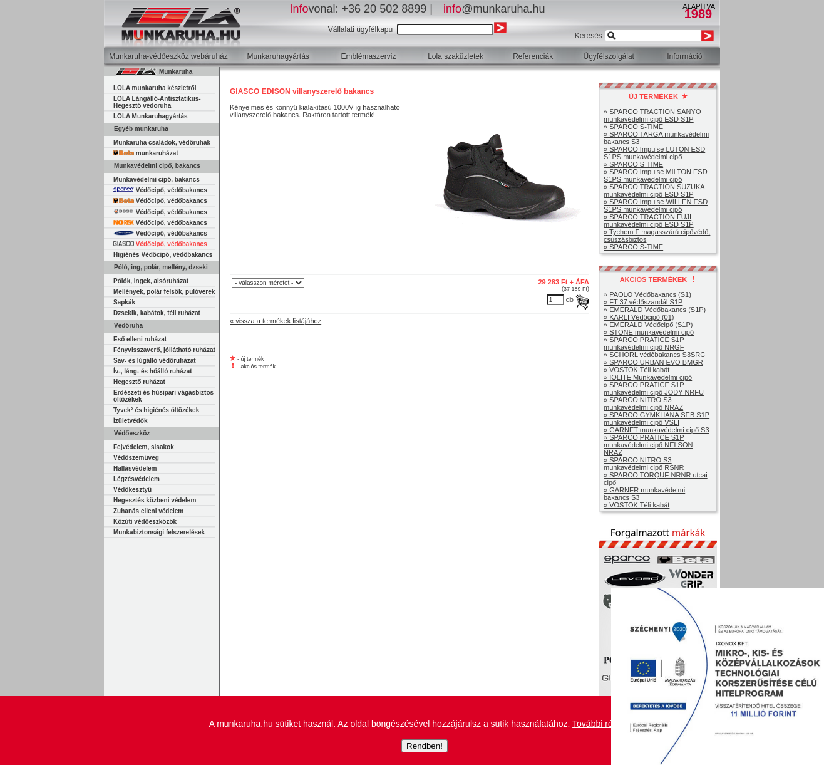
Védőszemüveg (136, 457)
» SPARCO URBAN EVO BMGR (653, 362)
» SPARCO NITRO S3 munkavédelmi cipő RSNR (644, 463)
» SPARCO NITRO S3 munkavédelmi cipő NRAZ (643, 403)
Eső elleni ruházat (140, 339)
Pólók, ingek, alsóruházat (150, 281)
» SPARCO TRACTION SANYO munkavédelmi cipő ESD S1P (652, 115)
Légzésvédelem (136, 479)
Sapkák (124, 302)
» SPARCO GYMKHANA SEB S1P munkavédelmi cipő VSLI (656, 418)
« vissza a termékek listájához (275, 321)
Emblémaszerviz (368, 56)
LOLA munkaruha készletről (154, 88)
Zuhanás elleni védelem (148, 510)
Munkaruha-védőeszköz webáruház (168, 56)
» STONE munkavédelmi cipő (649, 332)
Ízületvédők (130, 420)
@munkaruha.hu (494, 9)
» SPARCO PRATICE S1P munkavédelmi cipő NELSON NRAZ (648, 445)
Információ (684, 56)
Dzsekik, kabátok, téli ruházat (156, 313)
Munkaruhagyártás (278, 56)
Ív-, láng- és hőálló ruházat (152, 371)
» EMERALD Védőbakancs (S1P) (655, 309)
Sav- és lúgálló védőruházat (154, 360)
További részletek (606, 724)
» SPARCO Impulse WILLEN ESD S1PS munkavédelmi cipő (656, 205)
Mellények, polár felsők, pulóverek (164, 291)
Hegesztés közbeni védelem (154, 500)
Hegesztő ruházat (139, 381)
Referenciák (533, 56)
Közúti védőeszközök (145, 521)
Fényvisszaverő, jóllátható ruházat (164, 349)
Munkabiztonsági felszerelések (159, 532)
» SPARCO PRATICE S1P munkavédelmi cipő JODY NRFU (654, 388)
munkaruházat (145, 153)
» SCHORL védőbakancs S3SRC (654, 354)
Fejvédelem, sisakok (143, 447)
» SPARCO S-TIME (633, 126)
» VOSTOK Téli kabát (636, 369)
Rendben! (424, 746)
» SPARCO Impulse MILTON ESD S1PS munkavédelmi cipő (656, 175)
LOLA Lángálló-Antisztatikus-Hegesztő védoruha (157, 102)
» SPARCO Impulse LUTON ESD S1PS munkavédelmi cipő (654, 152)
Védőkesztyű (132, 489)
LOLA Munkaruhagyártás (150, 116)
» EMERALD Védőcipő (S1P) (648, 324)
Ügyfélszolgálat (609, 56)
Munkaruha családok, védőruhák (161, 142)
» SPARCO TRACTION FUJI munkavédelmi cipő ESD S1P (649, 220)
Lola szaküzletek (455, 56)
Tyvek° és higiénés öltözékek (156, 410)
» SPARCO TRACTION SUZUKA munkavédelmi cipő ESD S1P (654, 190)
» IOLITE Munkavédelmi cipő (648, 377)
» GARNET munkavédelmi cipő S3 (656, 430)
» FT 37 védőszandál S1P (643, 302)
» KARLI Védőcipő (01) (639, 317)
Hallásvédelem (135, 468)
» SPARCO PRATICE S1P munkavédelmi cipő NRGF (644, 343)
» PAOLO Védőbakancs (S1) (647, 294)
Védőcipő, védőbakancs (160, 190)
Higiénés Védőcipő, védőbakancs (162, 254)
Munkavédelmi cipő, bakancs (156, 179)
